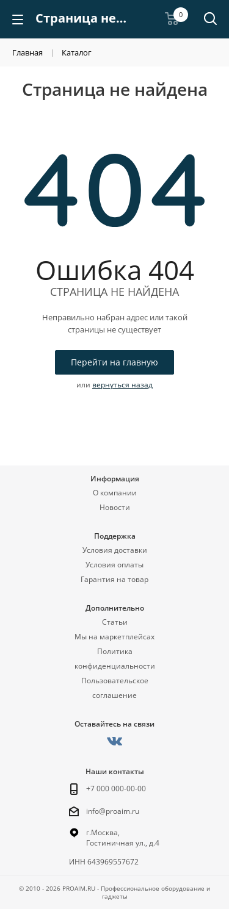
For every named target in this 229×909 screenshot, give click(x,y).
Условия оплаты (114, 564)
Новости (115, 507)
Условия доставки (114, 550)
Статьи (115, 622)
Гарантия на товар (114, 579)
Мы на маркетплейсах (114, 636)
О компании (115, 492)
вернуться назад (122, 384)
